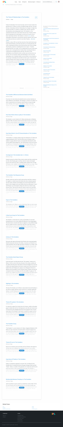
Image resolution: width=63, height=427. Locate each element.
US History (38, 1)
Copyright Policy (20, 415)
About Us (4, 415)
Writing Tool (25, 1)
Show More (21, 64)
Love (3, 406)
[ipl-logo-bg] (5, 2)
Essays (16, 1)
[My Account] (59, 1)
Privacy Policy (20, 419)
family (29, 35)
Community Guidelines (22, 416)
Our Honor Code (21, 418)
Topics (20, 1)
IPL (3, 4)
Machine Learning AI (31, 1)
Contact (4, 416)
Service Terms (20, 421)
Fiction (33, 407)
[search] (56, 2)
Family (33, 406)
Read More (21, 124)
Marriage (4, 407)
